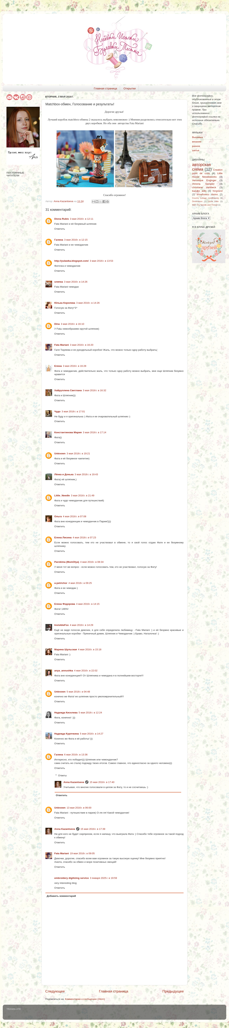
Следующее (55, 991)
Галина (58, 239)
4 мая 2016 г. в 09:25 (80, 583)
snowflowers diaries (207, 194)
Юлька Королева (64, 302)
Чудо (57, 411)
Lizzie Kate (213, 201)
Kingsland (218, 191)
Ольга (58, 516)
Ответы (62, 775)
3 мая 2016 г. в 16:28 (74, 366)
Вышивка (197, 137)
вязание (196, 141)
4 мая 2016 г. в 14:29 (81, 625)
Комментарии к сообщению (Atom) (85, 999)
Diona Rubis (61, 218)
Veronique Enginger (204, 180)
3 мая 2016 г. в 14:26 (76, 281)
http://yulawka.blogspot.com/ (71, 260)
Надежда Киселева (66, 712)
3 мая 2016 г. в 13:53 (101, 260)
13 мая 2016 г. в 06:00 (79, 807)
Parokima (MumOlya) (66, 562)
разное (196, 146)
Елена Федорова (64, 604)
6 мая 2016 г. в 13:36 (76, 754)
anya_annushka (63, 670)
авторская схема (201, 167)
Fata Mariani (61, 344)
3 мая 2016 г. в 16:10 (72, 324)
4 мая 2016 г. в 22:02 (86, 670)
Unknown (60, 453)
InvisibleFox (61, 625)
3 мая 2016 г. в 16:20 (81, 344)
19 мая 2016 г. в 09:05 (82, 853)
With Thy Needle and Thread (205, 205)
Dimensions (197, 201)
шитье (195, 150)
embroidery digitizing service (71, 878)
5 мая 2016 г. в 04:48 (78, 691)
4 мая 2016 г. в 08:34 (92, 562)
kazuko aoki (199, 190)
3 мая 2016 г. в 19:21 (78, 453)
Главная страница (105, 88)
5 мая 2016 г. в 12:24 (90, 712)
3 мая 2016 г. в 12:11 (81, 218)
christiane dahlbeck (204, 187)
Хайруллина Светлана (68, 390)
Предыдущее (173, 991)
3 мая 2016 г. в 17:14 (94, 432)
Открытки (130, 88)
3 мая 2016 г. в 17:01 (73, 411)
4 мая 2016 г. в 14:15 (88, 604)
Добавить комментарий (61, 896)
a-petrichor (60, 583)
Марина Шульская (65, 649)
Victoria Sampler (203, 183)
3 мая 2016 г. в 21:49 (82, 495)
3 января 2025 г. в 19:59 (103, 878)
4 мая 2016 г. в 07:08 (74, 516)
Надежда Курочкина (66, 733)
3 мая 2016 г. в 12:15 (76, 239)
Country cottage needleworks (205, 198)
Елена (58, 366)
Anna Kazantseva (74, 782)
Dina (57, 324)
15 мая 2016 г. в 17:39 (93, 829)
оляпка (58, 281)
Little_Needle (62, 495)
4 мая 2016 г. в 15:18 (89, 649)
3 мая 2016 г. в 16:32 (94, 390)
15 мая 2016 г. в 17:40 (102, 782)
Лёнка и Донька (64, 474)
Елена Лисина (63, 537)
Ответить (59, 228)
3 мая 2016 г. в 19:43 (86, 474)
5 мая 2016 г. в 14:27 (91, 733)
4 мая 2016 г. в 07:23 (84, 537)
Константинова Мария (68, 432)
